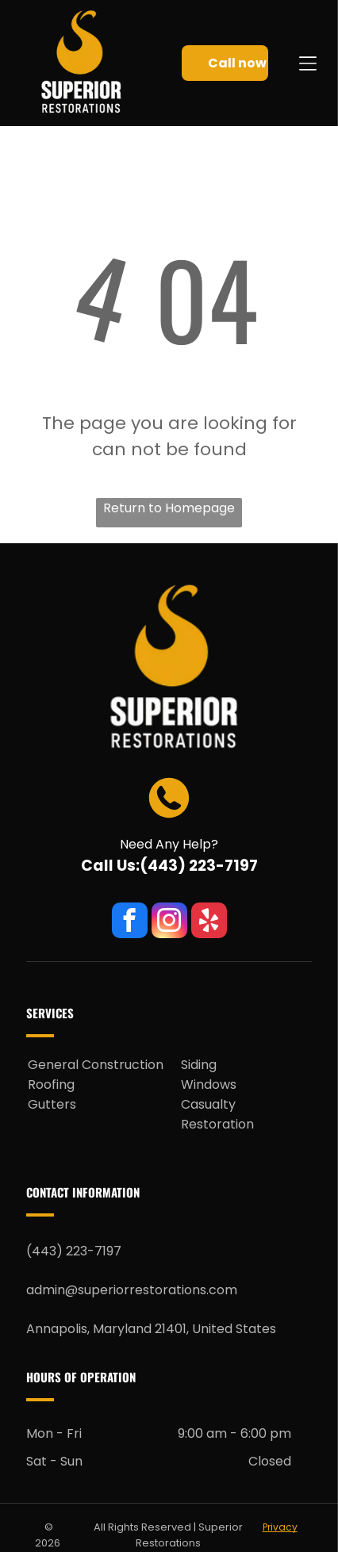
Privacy (280, 1527)
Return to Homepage (169, 508)
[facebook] (130, 922)
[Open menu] (308, 63)
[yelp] (209, 922)
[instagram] (169, 922)
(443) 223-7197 (199, 865)
